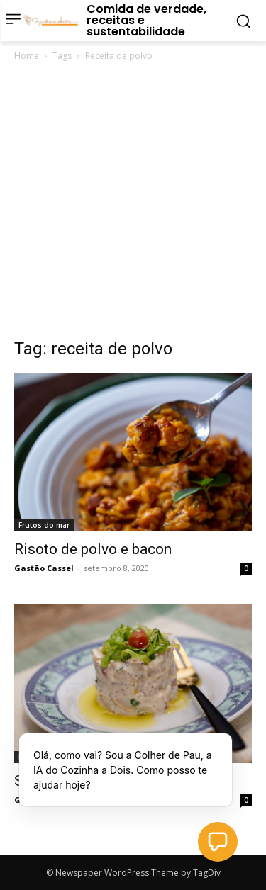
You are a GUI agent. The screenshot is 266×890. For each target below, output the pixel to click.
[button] (218, 842)
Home (26, 56)
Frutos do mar (44, 525)
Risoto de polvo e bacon (93, 549)
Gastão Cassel (44, 568)
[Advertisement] (133, 204)
